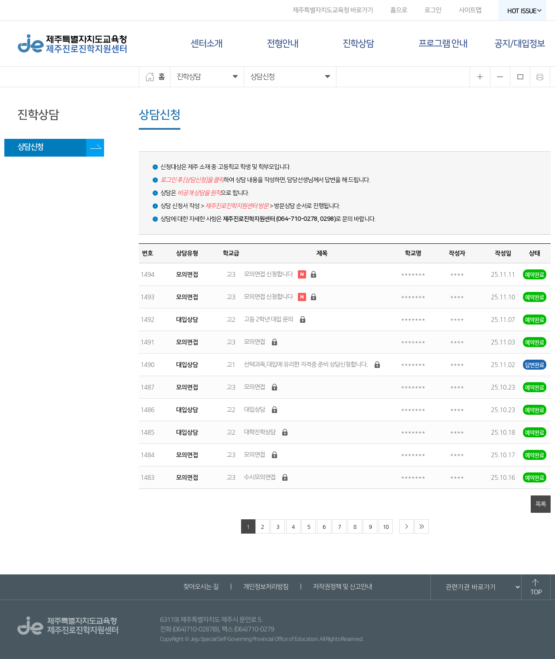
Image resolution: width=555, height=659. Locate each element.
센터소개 (206, 44)
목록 (540, 504)
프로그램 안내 (442, 44)
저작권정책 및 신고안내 (342, 587)
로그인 (432, 10)
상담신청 (30, 147)
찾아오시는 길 (200, 587)
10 (385, 527)
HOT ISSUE (524, 11)
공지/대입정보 (519, 44)
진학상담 (358, 44)
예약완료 (534, 274)
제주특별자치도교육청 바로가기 (333, 10)
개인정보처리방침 (265, 587)
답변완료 (534, 365)
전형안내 (282, 44)
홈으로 (398, 10)
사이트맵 (470, 10)
